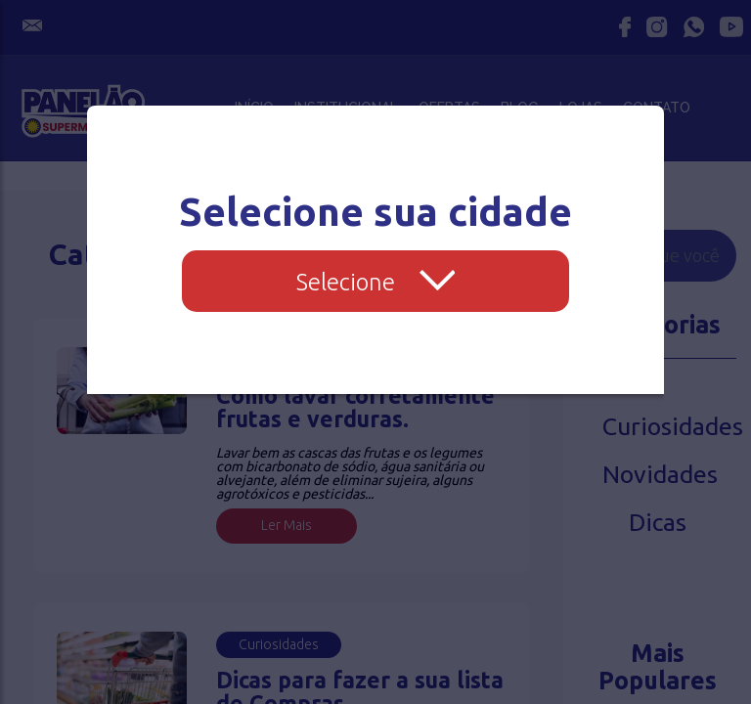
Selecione (376, 282)
